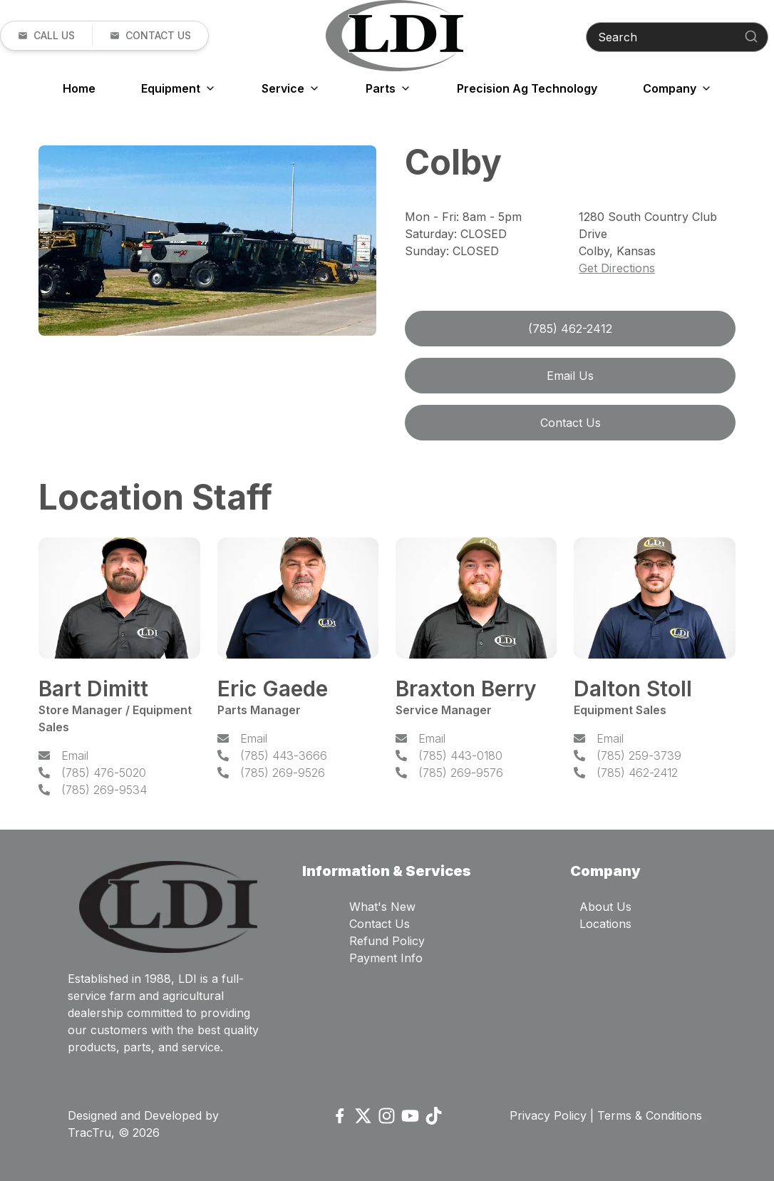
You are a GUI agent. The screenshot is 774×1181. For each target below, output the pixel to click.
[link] (46, 35)
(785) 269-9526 (282, 772)
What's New (382, 906)
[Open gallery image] (207, 240)
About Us (605, 906)
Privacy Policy (548, 1115)
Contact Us (379, 924)
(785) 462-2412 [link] (570, 328)
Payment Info (386, 958)
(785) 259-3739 (639, 755)
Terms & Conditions (649, 1115)
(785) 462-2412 (637, 772)
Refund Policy (387, 941)
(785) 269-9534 (104, 790)
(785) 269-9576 (460, 772)
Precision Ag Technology (527, 88)
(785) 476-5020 (103, 772)
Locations (605, 924)
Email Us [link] (570, 375)
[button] (150, 35)
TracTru (89, 1132)
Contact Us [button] (570, 423)
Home (79, 88)
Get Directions (617, 268)
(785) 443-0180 (460, 755)
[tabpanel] (207, 242)
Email (74, 755)
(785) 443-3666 (283, 755)
